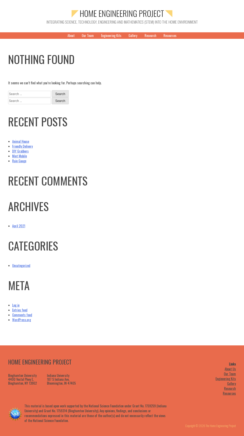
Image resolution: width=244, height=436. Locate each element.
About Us (230, 369)
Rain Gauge (19, 160)
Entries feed (19, 310)
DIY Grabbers (20, 151)
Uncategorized (21, 265)
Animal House (20, 141)
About (71, 35)
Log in (16, 305)
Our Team (88, 35)
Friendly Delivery (22, 146)
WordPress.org (21, 319)
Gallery (133, 35)
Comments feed (22, 314)
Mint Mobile (19, 156)
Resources (169, 35)
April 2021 (18, 225)
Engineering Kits (111, 35)
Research (150, 35)
